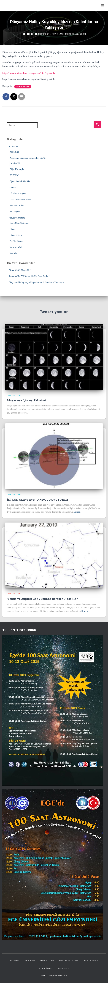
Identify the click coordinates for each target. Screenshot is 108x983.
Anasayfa (14, 960)
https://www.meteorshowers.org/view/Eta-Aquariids (28, 73)
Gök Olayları (22, 86)
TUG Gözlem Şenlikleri (20, 199)
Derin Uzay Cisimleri (19, 223)
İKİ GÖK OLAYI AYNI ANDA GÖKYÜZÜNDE (37, 499)
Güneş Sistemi (16, 235)
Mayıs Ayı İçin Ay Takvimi (26, 400)
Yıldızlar (13, 253)
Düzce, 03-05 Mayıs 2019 (20, 270)
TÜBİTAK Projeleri (18, 193)
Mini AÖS (15, 163)
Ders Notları (47, 960)
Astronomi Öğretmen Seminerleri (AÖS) (28, 158)
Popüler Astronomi (17, 218)
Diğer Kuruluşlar (17, 169)
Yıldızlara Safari (17, 205)
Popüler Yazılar (16, 241)
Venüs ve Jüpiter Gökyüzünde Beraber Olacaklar (42, 599)
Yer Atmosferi (16, 247)
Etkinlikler (13, 146)
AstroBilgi (14, 152)
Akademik (30, 960)
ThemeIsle (62, 975)
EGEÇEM (14, 175)
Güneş (12, 229)
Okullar (13, 187)
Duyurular (63, 968)
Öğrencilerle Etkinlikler (20, 181)
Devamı (76, 512)
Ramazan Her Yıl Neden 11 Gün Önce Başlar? (29, 276)
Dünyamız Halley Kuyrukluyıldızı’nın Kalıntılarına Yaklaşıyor (36, 282)
